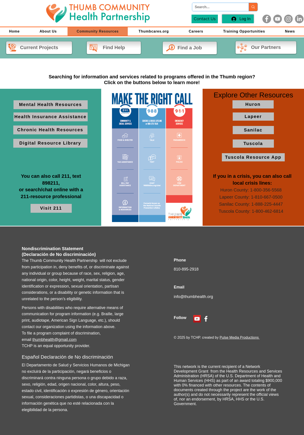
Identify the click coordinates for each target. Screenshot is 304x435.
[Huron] (253, 104)
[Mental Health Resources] (51, 104)
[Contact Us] (205, 19)
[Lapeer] (253, 116)
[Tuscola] (253, 143)
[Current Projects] (39, 47)
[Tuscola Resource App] (253, 157)
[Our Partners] (266, 47)
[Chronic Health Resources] (50, 130)
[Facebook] (266, 19)
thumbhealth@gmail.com (54, 339)
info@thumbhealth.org (193, 296)
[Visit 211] (51, 208)
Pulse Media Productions (240, 337)
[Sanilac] (253, 130)
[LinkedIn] (299, 19)
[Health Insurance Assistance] (51, 116)
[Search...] (217, 7)
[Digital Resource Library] (50, 143)
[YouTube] (277, 19)
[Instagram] (288, 19)
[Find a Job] (190, 48)
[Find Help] (114, 47)
